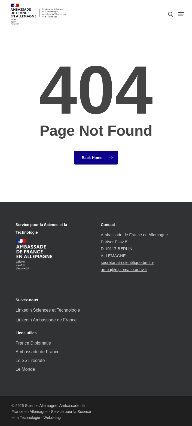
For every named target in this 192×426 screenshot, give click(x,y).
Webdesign (53, 417)
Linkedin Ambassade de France (46, 320)
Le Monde (25, 369)
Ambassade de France (37, 351)
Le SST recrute (30, 360)
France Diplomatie (33, 343)
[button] (181, 14)
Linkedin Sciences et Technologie (48, 310)
